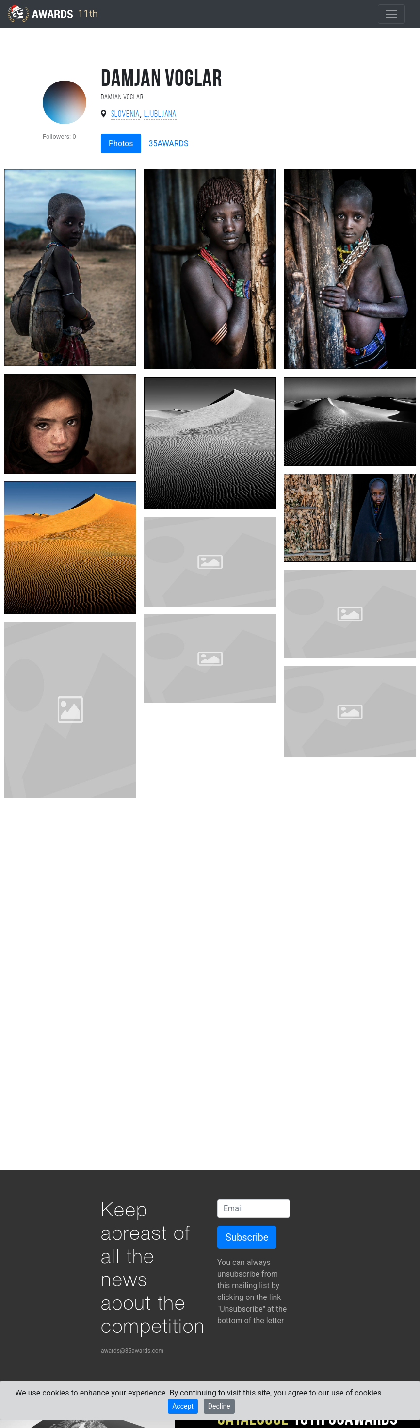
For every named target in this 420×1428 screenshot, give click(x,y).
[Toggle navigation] (391, 14)
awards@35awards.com (132, 1350)
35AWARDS (169, 143)
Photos (121, 143)
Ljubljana (160, 114)
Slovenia (125, 114)
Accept (183, 1406)
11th (53, 13)
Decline (219, 1406)
